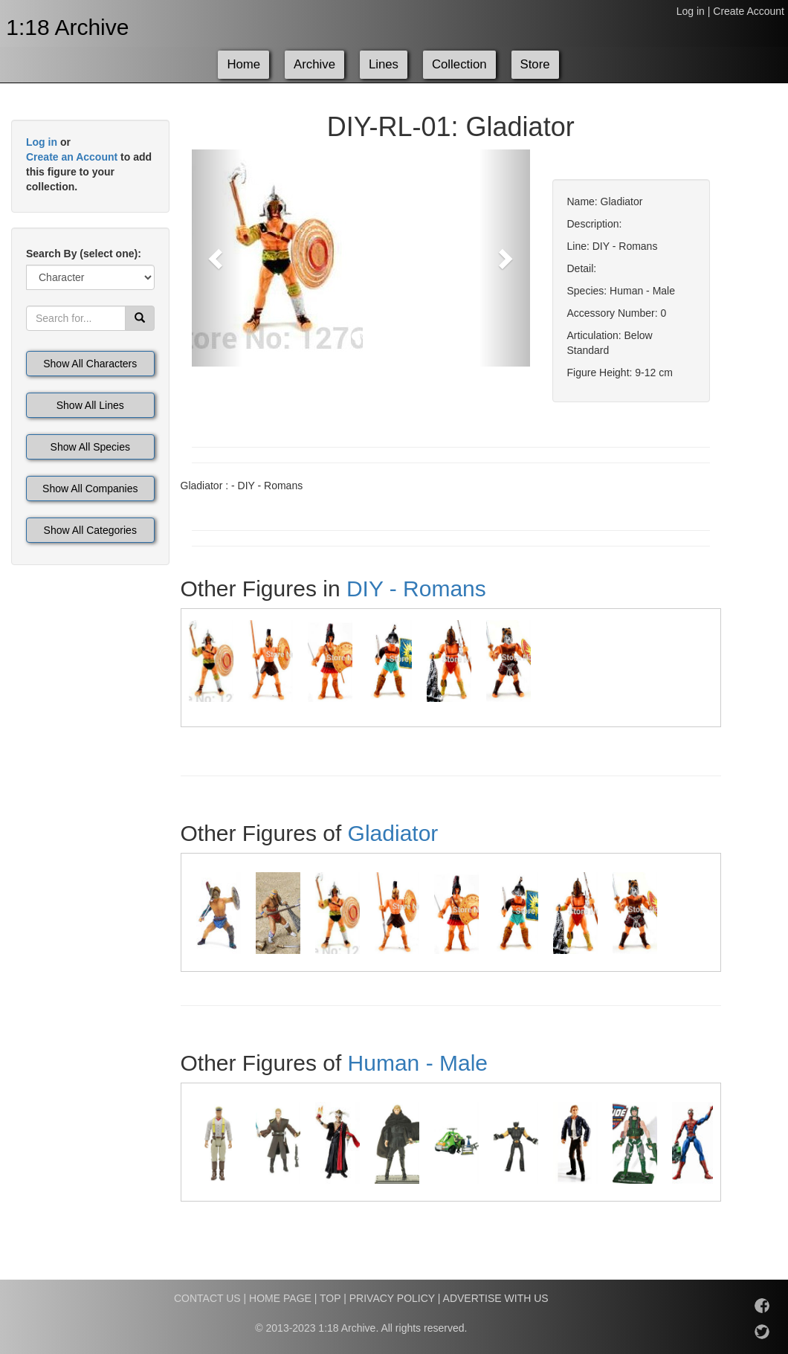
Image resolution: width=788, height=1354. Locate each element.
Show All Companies (90, 488)
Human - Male (418, 1063)
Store (535, 64)
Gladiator (393, 833)
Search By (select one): (83, 253)
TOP (330, 1298)
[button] (217, 258)
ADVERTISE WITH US (496, 1298)
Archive (314, 64)
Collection (459, 64)
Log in (690, 11)
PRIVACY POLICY (392, 1298)
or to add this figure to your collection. (89, 164)
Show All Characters (90, 364)
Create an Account (71, 157)
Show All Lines (90, 405)
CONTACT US (207, 1298)
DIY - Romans (416, 588)
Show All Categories (90, 530)
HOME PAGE (280, 1298)
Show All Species (90, 447)
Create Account (748, 11)
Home (243, 64)
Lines (383, 64)
